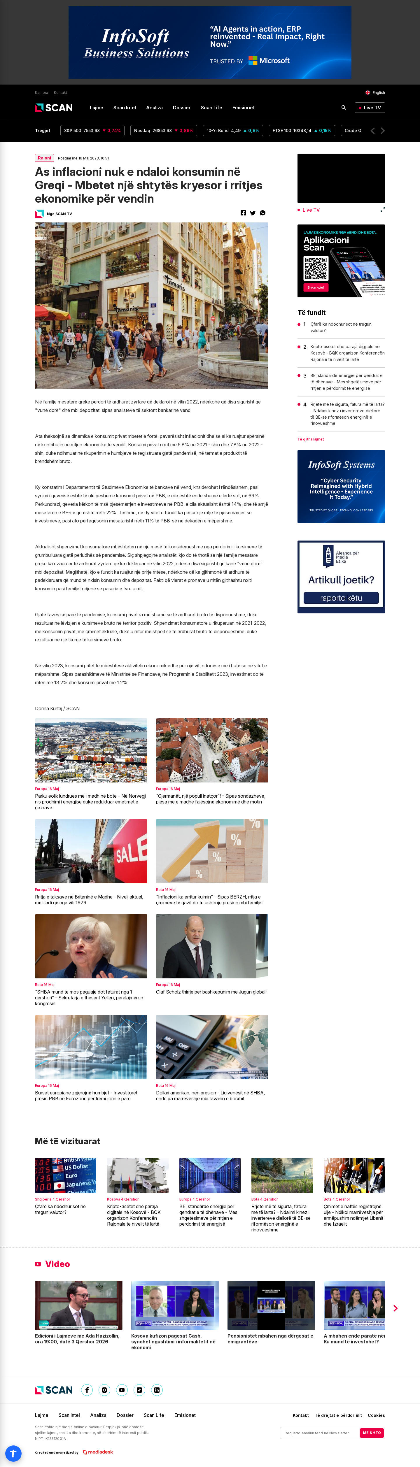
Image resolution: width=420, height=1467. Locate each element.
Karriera (41, 93)
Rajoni (44, 157)
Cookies (376, 1415)
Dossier (182, 107)
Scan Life (211, 107)
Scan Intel (124, 107)
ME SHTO (372, 1433)
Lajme (96, 107)
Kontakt (60, 93)
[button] (372, 130)
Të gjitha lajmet (311, 439)
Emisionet (243, 107)
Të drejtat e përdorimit (338, 1415)
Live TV (372, 107)
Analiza (154, 107)
